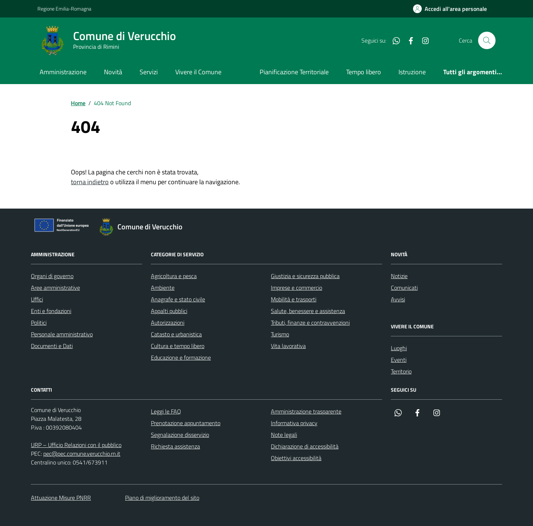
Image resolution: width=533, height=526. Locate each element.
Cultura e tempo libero (177, 345)
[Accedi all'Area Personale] (450, 8)
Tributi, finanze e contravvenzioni (310, 322)
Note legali (284, 434)
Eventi (398, 359)
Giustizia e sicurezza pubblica (305, 276)
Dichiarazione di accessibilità (304, 446)
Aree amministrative (55, 287)
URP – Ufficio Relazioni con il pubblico (76, 444)
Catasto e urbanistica (176, 334)
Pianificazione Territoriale (294, 72)
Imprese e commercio (296, 287)
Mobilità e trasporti (293, 299)
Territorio (401, 371)
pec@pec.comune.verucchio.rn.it (81, 453)
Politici (39, 322)
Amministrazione (63, 72)
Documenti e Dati (52, 345)
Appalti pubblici (169, 310)
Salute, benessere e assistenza (308, 310)
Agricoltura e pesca (174, 276)
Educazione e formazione (181, 357)
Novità (113, 72)
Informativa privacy (294, 423)
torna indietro (90, 182)
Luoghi (399, 348)
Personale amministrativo (62, 334)
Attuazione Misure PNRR (61, 497)
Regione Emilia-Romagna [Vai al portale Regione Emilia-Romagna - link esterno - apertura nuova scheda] (64, 8)
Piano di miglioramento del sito (162, 497)
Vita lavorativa (288, 345)
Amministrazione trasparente (306, 411)
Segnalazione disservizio (180, 434)
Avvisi (398, 299)
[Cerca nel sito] (487, 40)
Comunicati (404, 287)
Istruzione (412, 72)
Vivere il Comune (198, 72)
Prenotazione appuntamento (185, 423)
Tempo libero (363, 72)
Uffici (37, 299)
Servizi (149, 72)
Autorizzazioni (167, 322)
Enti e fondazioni (51, 310)
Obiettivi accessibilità (296, 458)
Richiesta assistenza (175, 446)
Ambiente (163, 287)
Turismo (280, 334)
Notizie (399, 276)
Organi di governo (52, 276)
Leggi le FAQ (166, 411)
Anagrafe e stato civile (178, 299)
